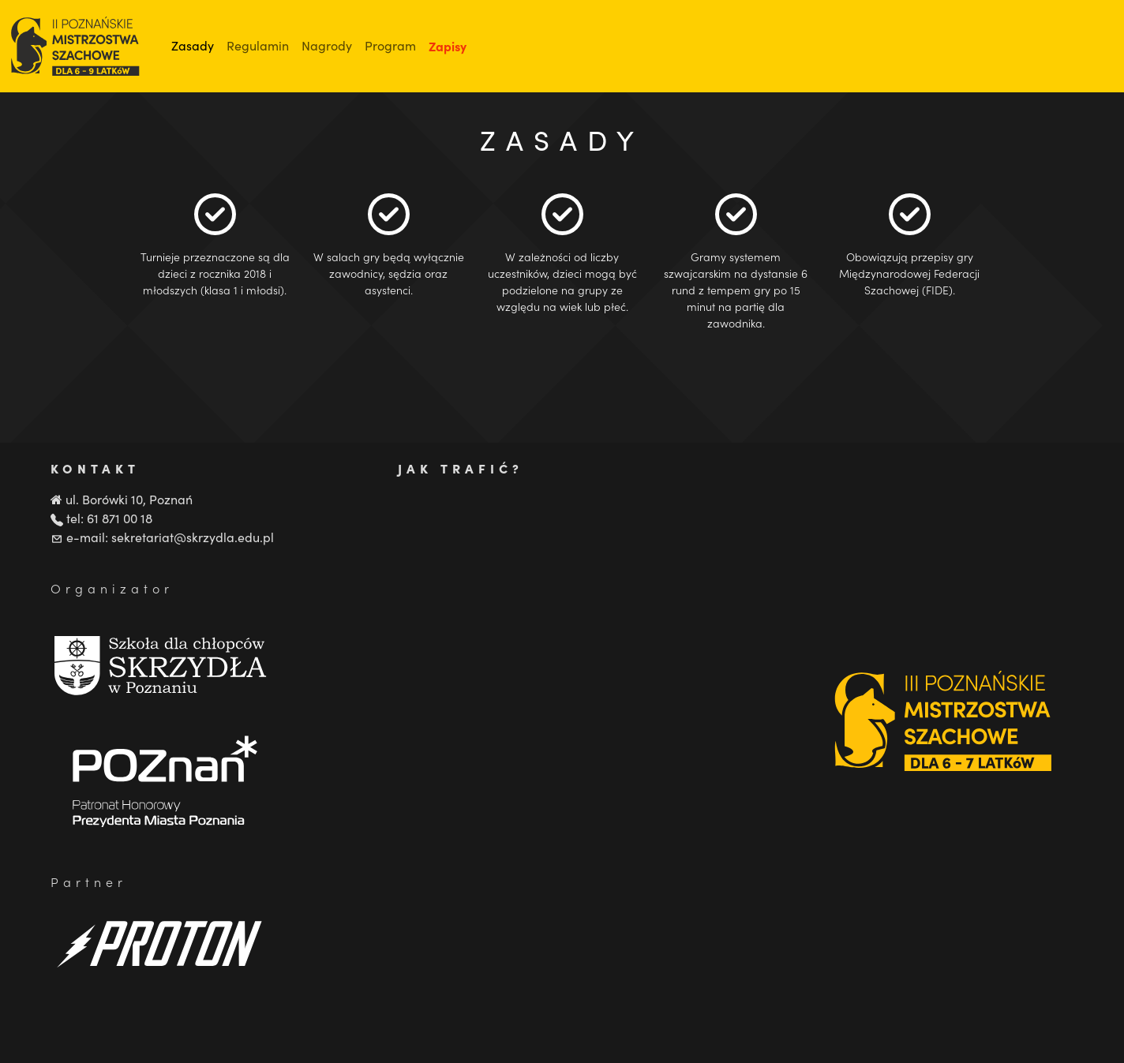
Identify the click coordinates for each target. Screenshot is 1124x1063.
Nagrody (327, 45)
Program (390, 45)
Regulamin (258, 45)
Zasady (192, 45)
